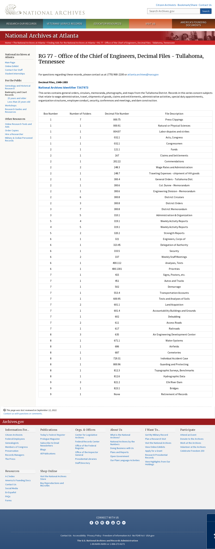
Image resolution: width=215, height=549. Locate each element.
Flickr (124, 523)
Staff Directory (82, 462)
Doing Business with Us (122, 448)
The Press (10, 458)
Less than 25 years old (19, 101)
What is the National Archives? (120, 436)
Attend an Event (188, 434)
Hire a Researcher (14, 134)
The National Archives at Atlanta (29, 42)
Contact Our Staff (13, 69)
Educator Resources (107, 23)
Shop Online (48, 471)
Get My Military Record (156, 434)
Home (8, 42)
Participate (187, 429)
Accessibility (79, 535)
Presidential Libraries (86, 458)
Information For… (17, 429)
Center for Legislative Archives (86, 436)
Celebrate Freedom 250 (192, 450)
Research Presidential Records (156, 456)
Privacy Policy (94, 535)
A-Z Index (10, 476)
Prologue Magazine (50, 438)
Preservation (11, 450)
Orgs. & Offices (85, 429)
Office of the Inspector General (86, 453)
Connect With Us (107, 517)
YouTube (113, 523)
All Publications (47, 453)
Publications (48, 429)
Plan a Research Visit (155, 438)
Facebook (91, 523)
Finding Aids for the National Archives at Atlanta (71, 42)
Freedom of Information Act (117, 535)
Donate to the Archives (192, 438)
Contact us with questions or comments (23, 413)
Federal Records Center (87, 441)
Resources (12, 471)
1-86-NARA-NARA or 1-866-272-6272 (107, 543)
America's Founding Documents (193, 24)
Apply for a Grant (153, 450)
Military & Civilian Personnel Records (19, 139)
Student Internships (15, 73)
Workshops (11, 105)
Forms (8, 500)
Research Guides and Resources (15, 110)
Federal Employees (15, 438)
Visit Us (150, 23)
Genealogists (12, 442)
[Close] (211, 518)
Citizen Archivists (166, 5)
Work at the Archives (190, 442)
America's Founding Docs (18, 480)
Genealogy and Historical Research (17, 87)
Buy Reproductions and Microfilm (52, 484)
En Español (10, 492)
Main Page (10, 62)
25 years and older (17, 98)
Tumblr (108, 523)
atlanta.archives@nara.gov (143, 74)
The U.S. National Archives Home (44, 9)
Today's (52, 434)
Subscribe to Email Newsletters (49, 444)
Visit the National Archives (158, 442)
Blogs (43, 449)
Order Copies (12, 130)
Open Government (119, 456)
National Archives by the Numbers (122, 443)
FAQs (7, 496)
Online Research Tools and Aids (18, 125)
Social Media (11, 488)
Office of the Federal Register (85, 447)
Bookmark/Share (187, 5)
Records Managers (14, 454)
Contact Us (205, 5)
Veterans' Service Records (64, 23)
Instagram (102, 523)
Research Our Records (21, 23)
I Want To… (152, 429)
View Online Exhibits (155, 446)
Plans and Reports (119, 452)
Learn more (185, 542)
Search (205, 11)
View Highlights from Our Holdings (157, 463)
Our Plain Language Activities (125, 460)
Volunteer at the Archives (193, 446)
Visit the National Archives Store (53, 478)
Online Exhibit (12, 66)
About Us (116, 429)
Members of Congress (16, 446)
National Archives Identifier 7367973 (63, 87)
